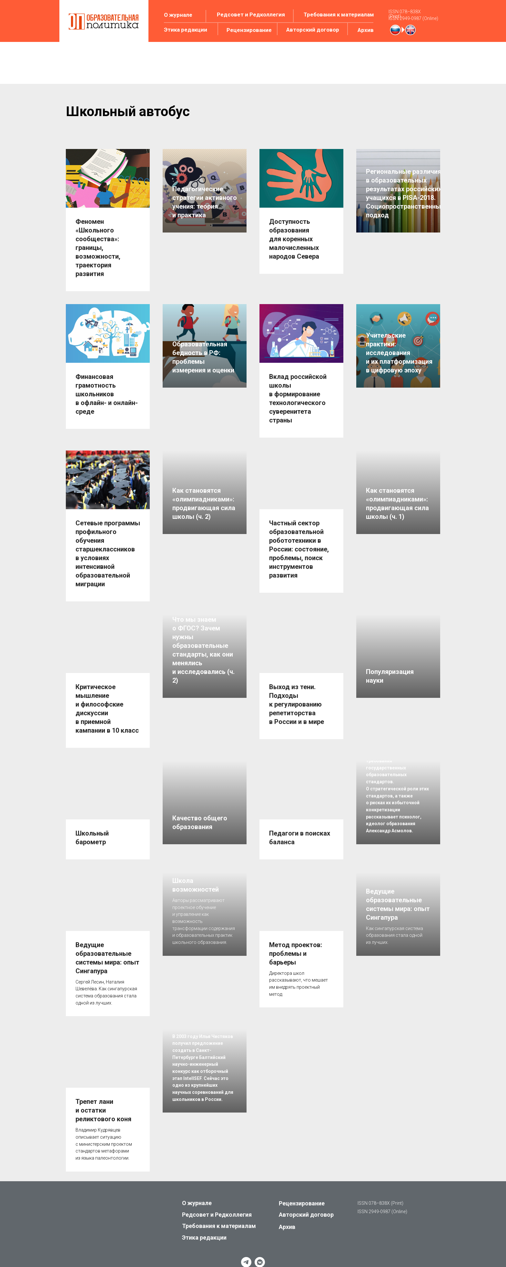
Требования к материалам (339, 14)
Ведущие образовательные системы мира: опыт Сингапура (107, 942)
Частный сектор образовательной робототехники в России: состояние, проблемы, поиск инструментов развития (299, 543)
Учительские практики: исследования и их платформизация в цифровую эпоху (399, 396)
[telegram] (246, 1246)
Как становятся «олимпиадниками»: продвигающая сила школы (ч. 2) (203, 561)
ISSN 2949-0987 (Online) (413, 18)
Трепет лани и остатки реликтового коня (103, 1094)
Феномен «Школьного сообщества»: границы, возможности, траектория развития (98, 248)
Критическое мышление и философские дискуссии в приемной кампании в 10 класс (107, 699)
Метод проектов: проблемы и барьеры (295, 937)
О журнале (178, 15)
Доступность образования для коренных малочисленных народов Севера (294, 239)
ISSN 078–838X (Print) (405, 14)
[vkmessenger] (260, 1246)
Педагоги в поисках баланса (299, 825)
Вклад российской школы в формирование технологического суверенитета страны (298, 395)
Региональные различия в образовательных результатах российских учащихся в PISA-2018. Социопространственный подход (405, 248)
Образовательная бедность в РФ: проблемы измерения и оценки (203, 401)
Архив (366, 30)
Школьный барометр (92, 825)
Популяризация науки (390, 713)
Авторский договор (312, 29)
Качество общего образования (199, 821)
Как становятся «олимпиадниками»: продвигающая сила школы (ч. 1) (397, 561)
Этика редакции (185, 29)
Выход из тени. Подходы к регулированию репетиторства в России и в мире (296, 694)
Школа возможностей (195, 929)
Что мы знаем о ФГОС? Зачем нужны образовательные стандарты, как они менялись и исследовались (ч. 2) (203, 687)
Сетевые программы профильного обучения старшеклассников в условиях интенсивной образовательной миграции (108, 547)
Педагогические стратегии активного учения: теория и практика (204, 257)
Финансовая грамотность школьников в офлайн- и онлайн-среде (107, 391)
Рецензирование (249, 30)
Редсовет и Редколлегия (251, 14)
